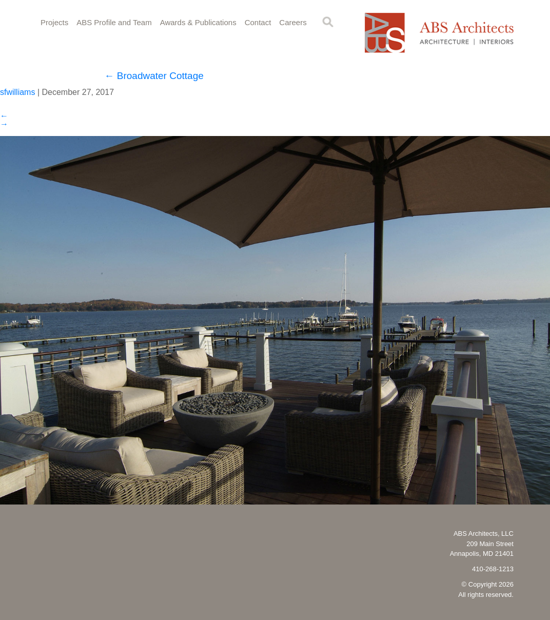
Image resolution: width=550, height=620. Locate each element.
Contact (258, 22)
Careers (292, 22)
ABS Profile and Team (113, 22)
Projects (54, 22)
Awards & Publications (198, 22)
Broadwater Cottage (154, 75)
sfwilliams (17, 92)
